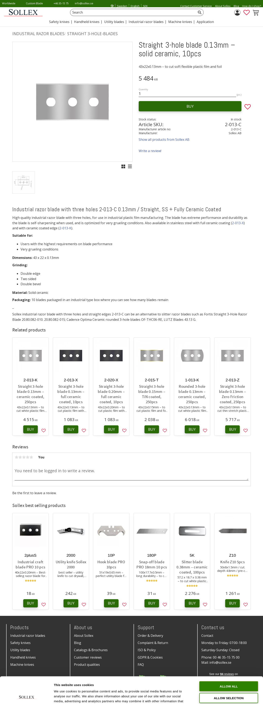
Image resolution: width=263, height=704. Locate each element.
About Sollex (83, 635)
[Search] (199, 12)
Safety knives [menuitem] (59, 22)
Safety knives (20, 643)
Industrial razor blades (27, 635)
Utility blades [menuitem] (114, 22)
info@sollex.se (84, 3)
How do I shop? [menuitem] (251, 6)
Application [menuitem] (205, 22)
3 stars (24, 457)
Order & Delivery (150, 635)
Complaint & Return (153, 643)
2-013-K (65, 228)
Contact (207, 635)
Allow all (229, 659)
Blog (77, 643)
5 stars (31, 457)
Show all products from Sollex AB (164, 139)
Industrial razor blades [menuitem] (146, 22)
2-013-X (238, 223)
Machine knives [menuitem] (180, 22)
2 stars (20, 457)
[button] (246, 12)
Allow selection (229, 671)
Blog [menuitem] (236, 6)
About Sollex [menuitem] (223, 6)
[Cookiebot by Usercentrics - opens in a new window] (27, 696)
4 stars (27, 457)
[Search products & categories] (132, 12)
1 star (16, 457)
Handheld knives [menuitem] (86, 22)
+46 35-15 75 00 (61, 5)
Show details (215, 696)
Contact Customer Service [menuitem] (196, 6)
